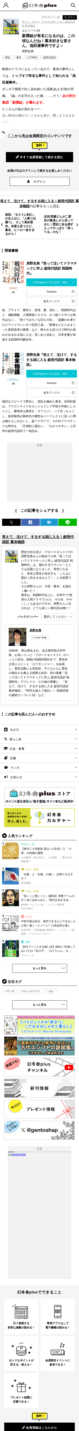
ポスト (69, 17)
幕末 (18, 57)
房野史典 (35, 630)
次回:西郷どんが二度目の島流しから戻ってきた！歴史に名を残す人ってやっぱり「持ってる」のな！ (58, 224)
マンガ (14, 767)
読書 (13, 758)
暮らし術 (15, 739)
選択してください (55, 616)
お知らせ (16, 777)
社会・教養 (17, 748)
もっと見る (39, 968)
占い (51, 991)
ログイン (39, 181)
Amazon (52, 291)
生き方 (14, 729)
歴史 (7, 57)
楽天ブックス (51, 301)
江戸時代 (32, 57)
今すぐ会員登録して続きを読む (39, 157)
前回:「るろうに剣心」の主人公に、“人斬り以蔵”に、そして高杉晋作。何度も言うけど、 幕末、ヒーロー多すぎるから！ (20, 224)
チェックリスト (31, 991)
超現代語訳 (49, 57)
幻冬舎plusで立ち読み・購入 (50, 282)
